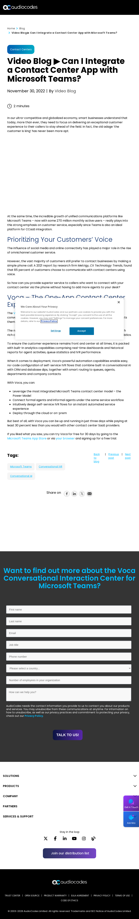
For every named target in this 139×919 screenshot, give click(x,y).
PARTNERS (10, 806)
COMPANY (10, 796)
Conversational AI (21, 476)
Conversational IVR (50, 466)
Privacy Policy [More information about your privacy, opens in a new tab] (49, 321)
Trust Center (12, 895)
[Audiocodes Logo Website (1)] (20, 7)
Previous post (113, 456)
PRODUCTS (11, 786)
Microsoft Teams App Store (27, 438)
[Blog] (93, 840)
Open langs (127, 7)
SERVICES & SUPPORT (18, 816)
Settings (55, 330)
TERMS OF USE (122, 895)
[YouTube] (74, 840)
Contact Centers (21, 49)
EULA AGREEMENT (80, 895)
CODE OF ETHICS (69, 900)
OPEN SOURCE (32, 895)
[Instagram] (84, 840)
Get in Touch (131, 807)
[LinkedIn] (64, 840)
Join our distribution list (70, 853)
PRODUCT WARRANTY (55, 895)
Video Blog (65, 91)
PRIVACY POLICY (102, 895)
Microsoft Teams (21, 466)
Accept (81, 331)
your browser (65, 438)
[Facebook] (55, 840)
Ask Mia (131, 822)
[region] (69, 318)
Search (120, 7)
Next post (128, 456)
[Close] (119, 302)
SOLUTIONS (11, 776)
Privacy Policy (34, 716)
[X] (45, 840)
